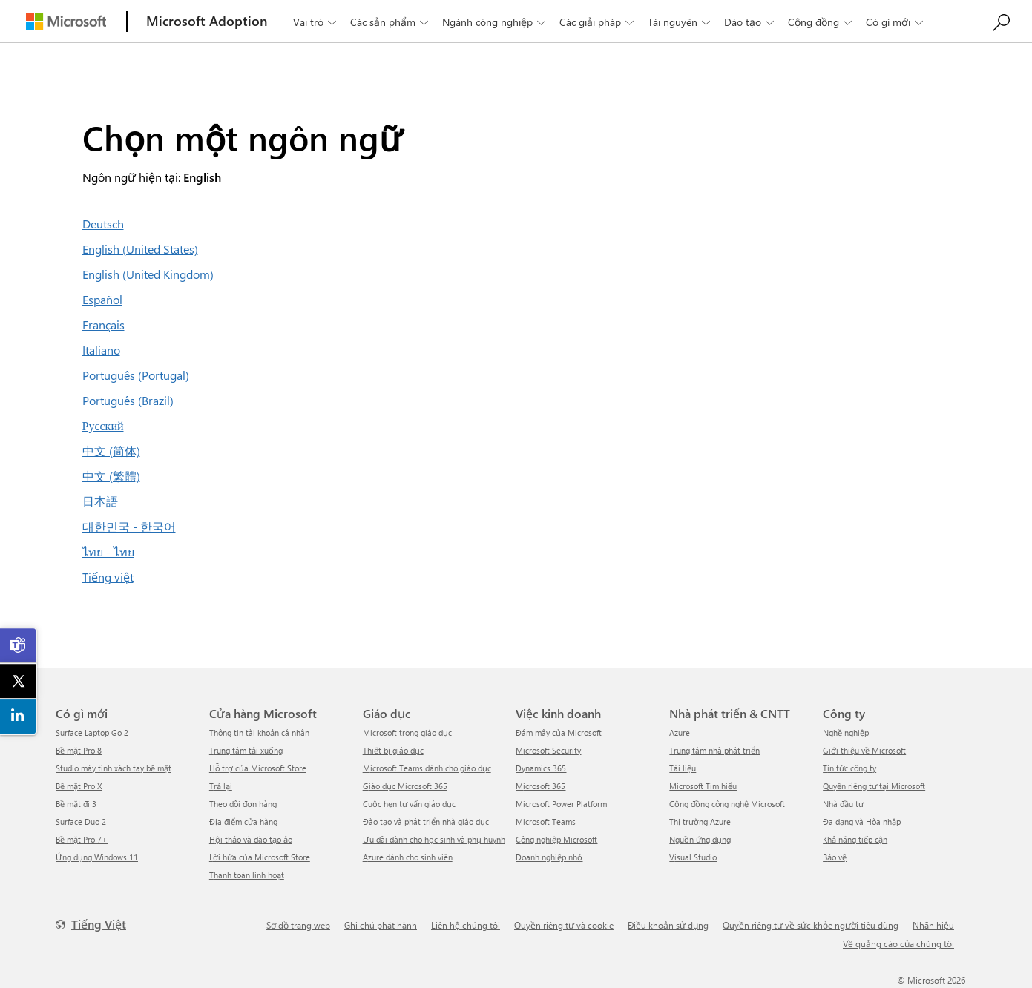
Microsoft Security (548, 750)
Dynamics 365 (541, 768)
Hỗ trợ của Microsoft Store (257, 768)
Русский (103, 425)
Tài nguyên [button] (680, 22)
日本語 (100, 501)
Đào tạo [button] (750, 22)
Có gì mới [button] (896, 22)
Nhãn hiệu (933, 925)
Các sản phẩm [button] (390, 22)
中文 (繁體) (111, 476)
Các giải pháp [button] (598, 22)
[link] (18, 645)
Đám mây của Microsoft (559, 732)
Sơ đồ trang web (298, 925)
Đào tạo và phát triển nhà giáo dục (426, 821)
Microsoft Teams (546, 821)
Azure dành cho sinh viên (408, 857)
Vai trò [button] (316, 22)
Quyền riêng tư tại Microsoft (874, 785)
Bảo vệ (835, 857)
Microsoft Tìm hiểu (703, 785)
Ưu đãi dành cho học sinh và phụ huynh (434, 839)
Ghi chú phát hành (380, 925)
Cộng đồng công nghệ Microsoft (727, 803)
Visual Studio (693, 857)
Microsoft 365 (540, 785)
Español (102, 299)
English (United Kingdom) (148, 274)
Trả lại (220, 785)
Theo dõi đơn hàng (243, 803)
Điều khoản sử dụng (668, 925)
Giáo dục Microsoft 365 (405, 785)
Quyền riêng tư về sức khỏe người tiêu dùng (810, 925)
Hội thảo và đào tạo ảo (250, 839)
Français (103, 324)
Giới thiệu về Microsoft (864, 750)
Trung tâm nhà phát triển (714, 750)
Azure (679, 732)
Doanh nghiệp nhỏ (549, 857)
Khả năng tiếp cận (855, 839)
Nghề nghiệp (846, 732)
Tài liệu (682, 768)
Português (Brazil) (128, 400)
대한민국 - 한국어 (129, 526)
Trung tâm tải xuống (246, 750)
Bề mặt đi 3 (76, 803)
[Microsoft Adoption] (207, 21)
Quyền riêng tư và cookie (564, 925)
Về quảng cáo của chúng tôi (898, 943)
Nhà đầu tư (843, 803)
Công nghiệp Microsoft (556, 839)
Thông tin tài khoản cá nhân (259, 732)
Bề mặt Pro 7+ (82, 839)
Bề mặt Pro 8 (79, 750)
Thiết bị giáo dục (393, 750)
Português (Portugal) (135, 375)
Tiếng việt (108, 576)
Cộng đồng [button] (821, 22)
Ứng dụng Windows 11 (97, 857)
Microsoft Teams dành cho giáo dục (427, 768)
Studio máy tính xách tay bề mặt (113, 768)
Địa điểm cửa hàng (243, 821)
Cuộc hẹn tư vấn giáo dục (409, 803)
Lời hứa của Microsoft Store (259, 857)
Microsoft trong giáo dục (407, 732)
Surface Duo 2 (81, 821)
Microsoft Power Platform (561, 803)
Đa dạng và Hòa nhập (862, 821)
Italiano (101, 350)
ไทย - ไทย (108, 551)
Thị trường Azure (700, 821)
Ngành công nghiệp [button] (495, 22)
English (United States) (140, 249)
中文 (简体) (111, 450)
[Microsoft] (66, 21)
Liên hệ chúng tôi (465, 925)
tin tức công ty (849, 768)
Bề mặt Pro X (79, 785)
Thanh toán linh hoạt (246, 874)
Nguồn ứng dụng (700, 839)
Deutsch (103, 223)
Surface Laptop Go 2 (92, 732)
